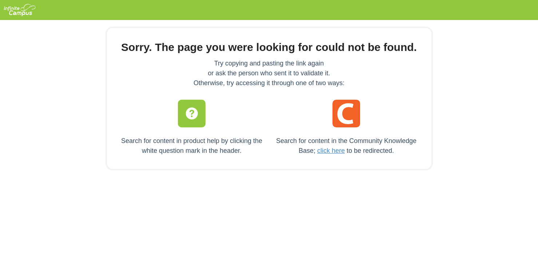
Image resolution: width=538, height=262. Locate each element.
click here (331, 150)
